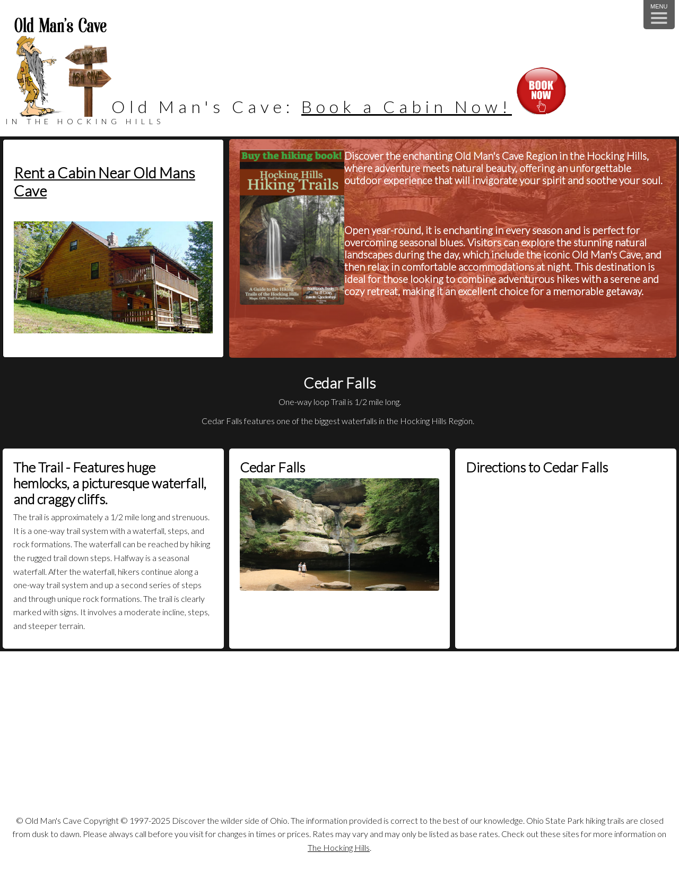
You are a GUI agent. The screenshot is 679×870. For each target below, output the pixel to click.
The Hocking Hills (339, 847)
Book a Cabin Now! (406, 106)
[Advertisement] (339, 736)
